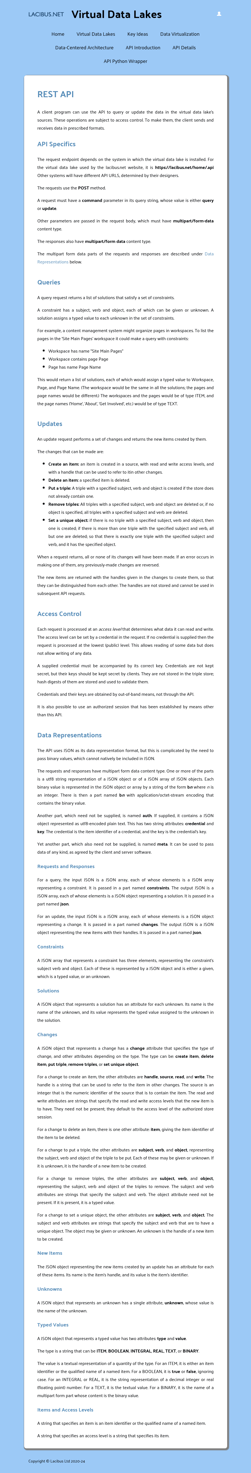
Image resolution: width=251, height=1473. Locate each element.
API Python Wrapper (125, 60)
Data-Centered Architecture (84, 47)
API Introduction (143, 47)
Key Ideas (137, 33)
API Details (184, 47)
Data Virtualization (180, 33)
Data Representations (69, 734)
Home (58, 33)
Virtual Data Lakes (96, 33)
